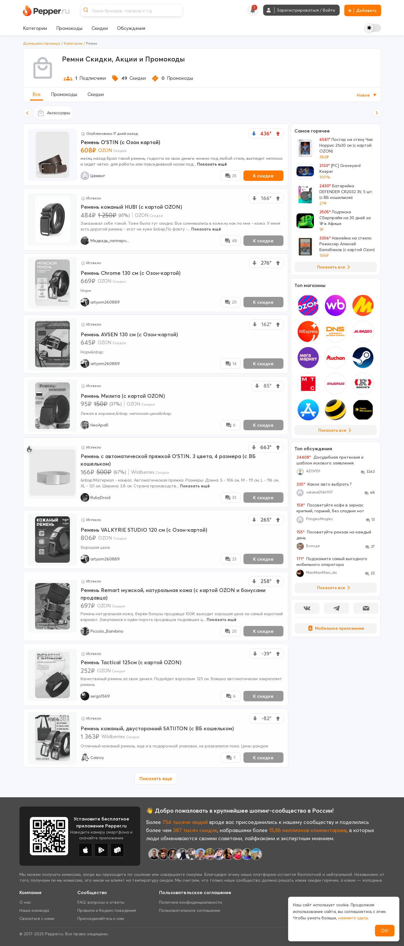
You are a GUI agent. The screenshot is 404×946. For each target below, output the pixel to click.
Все (36, 94)
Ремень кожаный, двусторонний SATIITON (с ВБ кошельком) (157, 728)
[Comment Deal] (230, 175)
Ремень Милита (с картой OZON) (123, 396)
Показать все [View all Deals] (334, 267)
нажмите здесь (353, 917)
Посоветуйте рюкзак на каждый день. (333, 534)
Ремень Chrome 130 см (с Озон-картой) (131, 273)
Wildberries (142, 472)
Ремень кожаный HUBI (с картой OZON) (131, 207)
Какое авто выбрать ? (324, 484)
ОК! (385, 931)
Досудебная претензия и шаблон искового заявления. (329, 460)
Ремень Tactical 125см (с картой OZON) (131, 662)
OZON (105, 150)
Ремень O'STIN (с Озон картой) (120, 142)
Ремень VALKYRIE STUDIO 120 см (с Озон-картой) (144, 529)
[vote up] (278, 134)
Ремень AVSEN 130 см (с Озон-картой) (129, 334)
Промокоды (64, 94)
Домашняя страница (41, 43)
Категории (73, 43)
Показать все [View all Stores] (335, 430)
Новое (367, 95)
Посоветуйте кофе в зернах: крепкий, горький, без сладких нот (330, 507)
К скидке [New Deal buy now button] (263, 176)
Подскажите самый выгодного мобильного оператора (331, 561)
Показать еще (155, 778)
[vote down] (254, 134)
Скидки (96, 94)
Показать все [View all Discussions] (334, 587)
